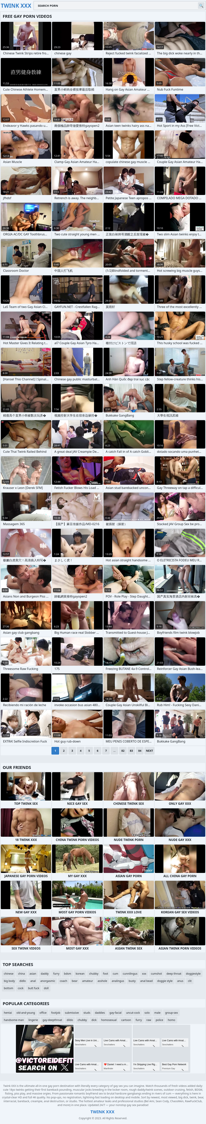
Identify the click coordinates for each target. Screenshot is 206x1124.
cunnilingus (130, 973)
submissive (72, 1012)
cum (115, 973)
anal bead (146, 981)
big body (9, 981)
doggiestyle (193, 973)
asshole (102, 981)
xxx (144, 973)
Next (149, 750)
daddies (100, 1012)
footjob (55, 1012)
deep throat (173, 973)
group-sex (171, 1012)
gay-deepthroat (52, 1020)
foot (105, 973)
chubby (93, 973)
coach (63, 981)
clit (190, 981)
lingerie (33, 1020)
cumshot (156, 973)
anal (33, 981)
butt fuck (33, 988)
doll (46, 988)
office (43, 1012)
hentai (8, 1012)
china (21, 973)
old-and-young (26, 1012)
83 (131, 750)
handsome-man (14, 1020)
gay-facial (115, 1012)
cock (20, 988)
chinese (8, 973)
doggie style (165, 981)
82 (122, 750)
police (159, 1020)
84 (139, 750)
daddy (45, 973)
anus (180, 981)
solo (147, 1012)
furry (56, 973)
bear (75, 981)
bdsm (67, 973)
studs (87, 1012)
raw (148, 1020)
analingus (118, 981)
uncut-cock (133, 1012)
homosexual (109, 1020)
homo (171, 1020)
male (157, 1012)
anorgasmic (47, 981)
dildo (70, 1020)
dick (93, 1020)
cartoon (126, 1020)
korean (80, 973)
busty (132, 981)
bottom (8, 988)
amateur (87, 981)
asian (33, 973)
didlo (22, 981)
